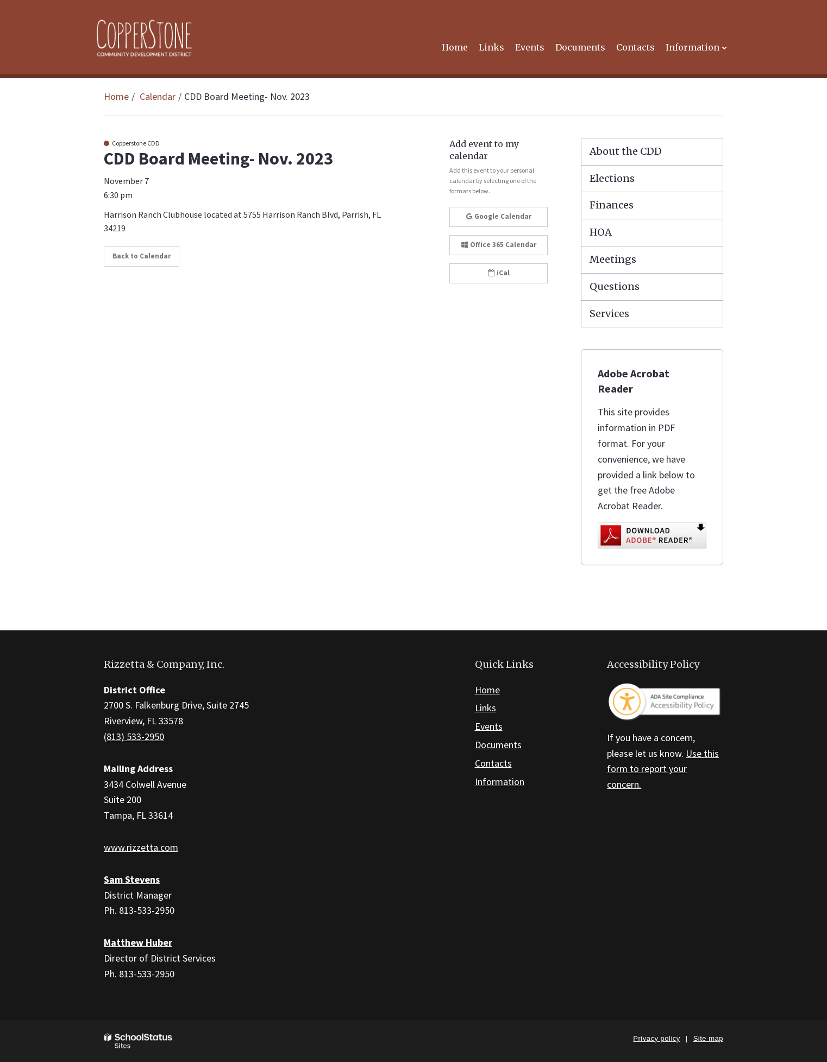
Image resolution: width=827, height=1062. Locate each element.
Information (499, 781)
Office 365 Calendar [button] (498, 244)
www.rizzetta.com (141, 847)
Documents (498, 744)
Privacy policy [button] (656, 1038)
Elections (612, 178)
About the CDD (626, 151)
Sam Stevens (132, 879)
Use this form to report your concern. (663, 769)
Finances (612, 205)
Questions (615, 286)
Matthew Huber (138, 942)
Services (609, 313)
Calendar (158, 96)
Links (485, 707)
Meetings (613, 259)
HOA (601, 232)
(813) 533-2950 (134, 736)
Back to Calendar (141, 256)
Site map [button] (708, 1038)
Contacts (493, 763)
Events (489, 726)
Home (116, 96)
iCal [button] (499, 272)
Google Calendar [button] (498, 216)
